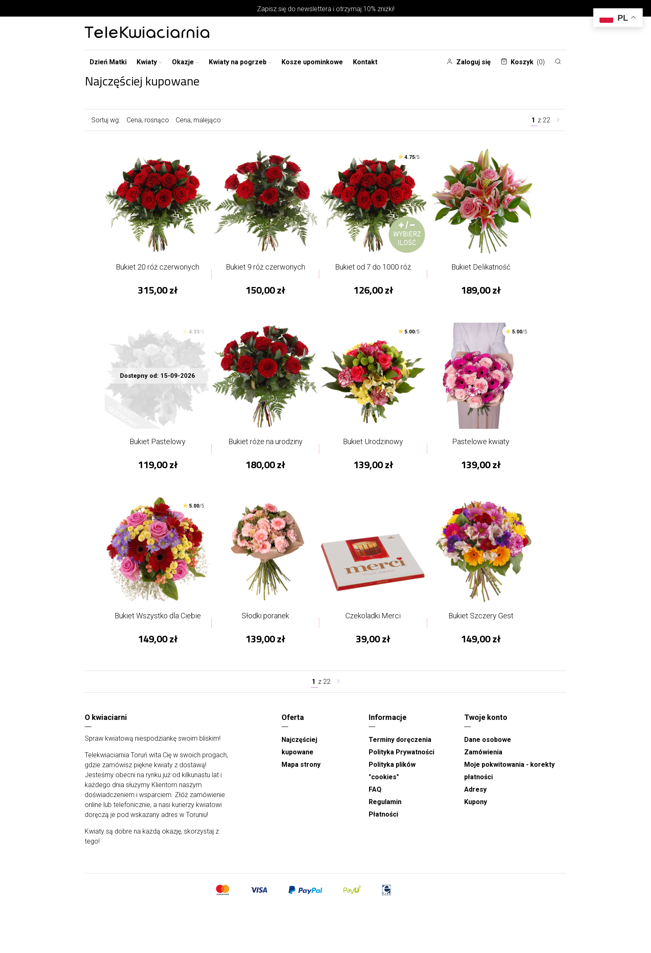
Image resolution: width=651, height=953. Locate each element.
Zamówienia (483, 760)
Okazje (185, 62)
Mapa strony (301, 773)
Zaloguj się (468, 62)
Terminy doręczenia (400, 748)
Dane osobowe (487, 748)
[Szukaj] (558, 61)
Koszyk (523, 62)
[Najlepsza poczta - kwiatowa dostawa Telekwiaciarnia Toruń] (147, 33)
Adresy (475, 798)
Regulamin (385, 810)
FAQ (375, 798)
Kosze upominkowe (312, 62)
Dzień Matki (108, 62)
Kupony (475, 810)
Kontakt (365, 62)
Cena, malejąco (198, 120)
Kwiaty (149, 62)
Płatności (383, 823)
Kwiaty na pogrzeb (240, 62)
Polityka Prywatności (401, 760)
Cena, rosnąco (148, 120)
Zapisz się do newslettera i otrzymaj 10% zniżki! (325, 9)
